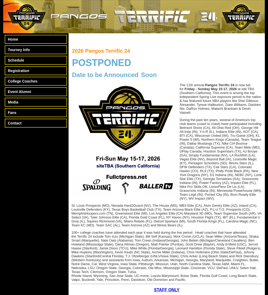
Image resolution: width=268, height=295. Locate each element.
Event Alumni (19, 92)
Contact (14, 123)
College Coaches (22, 81)
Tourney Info (19, 50)
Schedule (16, 60)
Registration (18, 71)
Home (13, 39)
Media (13, 102)
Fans (12, 113)
